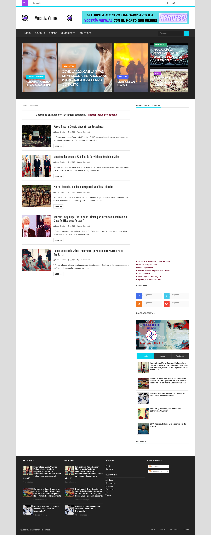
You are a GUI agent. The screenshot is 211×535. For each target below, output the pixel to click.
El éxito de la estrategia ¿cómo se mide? (153, 261)
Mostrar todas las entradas (102, 115)
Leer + (58, 146)
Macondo (109, 486)
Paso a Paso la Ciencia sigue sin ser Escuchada (79, 126)
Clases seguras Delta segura (148, 276)
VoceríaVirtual (27, 530)
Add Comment (84, 132)
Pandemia (110, 489)
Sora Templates (45, 530)
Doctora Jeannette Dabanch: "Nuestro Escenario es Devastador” (46, 508)
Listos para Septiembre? (146, 264)
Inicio (27, 33)
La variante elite (143, 273)
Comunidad (110, 483)
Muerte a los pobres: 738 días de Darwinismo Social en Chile (87, 157)
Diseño (36, 530)
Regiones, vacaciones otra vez (149, 279)
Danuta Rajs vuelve (144, 267)
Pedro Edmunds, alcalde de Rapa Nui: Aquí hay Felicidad (84, 187)
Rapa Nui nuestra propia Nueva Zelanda (153, 270)
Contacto (85, 33)
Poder (108, 492)
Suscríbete (68, 33)
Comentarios (155, 471)
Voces (108, 495)
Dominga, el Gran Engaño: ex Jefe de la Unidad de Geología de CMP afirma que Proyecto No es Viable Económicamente (47, 492)
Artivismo (109, 480)
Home (24, 105)
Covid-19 (40, 33)
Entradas (154, 467)
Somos (53, 33)
